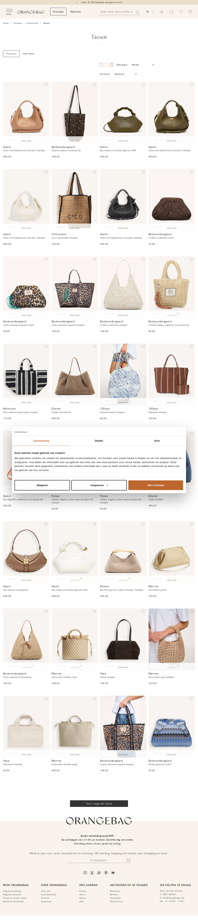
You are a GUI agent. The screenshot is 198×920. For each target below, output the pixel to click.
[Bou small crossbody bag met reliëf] (123, 113)
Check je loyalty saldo (15, 898)
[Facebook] (92, 873)
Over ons (45, 891)
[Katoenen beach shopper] (123, 375)
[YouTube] (113, 873)
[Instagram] (85, 873)
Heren (82, 894)
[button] (46, 85)
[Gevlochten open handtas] (171, 639)
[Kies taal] (150, 11)
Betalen (114, 894)
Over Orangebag (54, 885)
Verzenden (115, 898)
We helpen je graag (175, 885)
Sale (81, 901)
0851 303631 (169, 894)
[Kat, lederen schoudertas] (26, 552)
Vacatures (46, 901)
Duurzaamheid (48, 894)
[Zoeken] (119, 11)
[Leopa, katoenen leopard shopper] (123, 727)
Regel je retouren (12, 894)
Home (6, 23)
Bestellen (115, 891)
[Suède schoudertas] (75, 375)
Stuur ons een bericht (171, 890)
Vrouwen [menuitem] (74, 11)
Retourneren (116, 901)
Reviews (45, 898)
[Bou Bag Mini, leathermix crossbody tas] (26, 462)
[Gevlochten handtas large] (75, 727)
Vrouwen (18, 23)
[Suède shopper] (123, 639)
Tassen (46, 23)
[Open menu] (9, 12)
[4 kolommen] (106, 65)
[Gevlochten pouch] (171, 552)
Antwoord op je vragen (129, 885)
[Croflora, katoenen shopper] (123, 287)
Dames (82, 891)
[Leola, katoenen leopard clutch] (26, 287)
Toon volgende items (99, 803)
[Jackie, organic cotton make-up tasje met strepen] (75, 462)
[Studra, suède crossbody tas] (75, 113)
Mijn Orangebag (16, 885)
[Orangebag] (39, 12)
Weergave (121, 64)
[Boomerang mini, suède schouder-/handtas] (123, 552)
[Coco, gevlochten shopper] (75, 200)
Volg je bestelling (12, 891)
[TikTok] (99, 873)
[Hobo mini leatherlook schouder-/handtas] (26, 113)
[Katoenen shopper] (171, 375)
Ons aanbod (88, 885)
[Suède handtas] (171, 462)
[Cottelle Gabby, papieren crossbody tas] (171, 287)
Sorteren (105, 74)
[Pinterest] (106, 873)
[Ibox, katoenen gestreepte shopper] (26, 375)
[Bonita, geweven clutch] (171, 727)
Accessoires (32, 23)
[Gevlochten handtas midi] (75, 639)
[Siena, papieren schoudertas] (26, 639)
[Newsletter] (99, 860)
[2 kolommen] (101, 65)
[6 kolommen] (111, 65)
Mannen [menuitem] (91, 11)
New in (82, 898)
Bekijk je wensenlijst (13, 901)
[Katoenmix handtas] (26, 727)
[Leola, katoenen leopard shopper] (75, 287)
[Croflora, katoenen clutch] (171, 200)
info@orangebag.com (174, 897)
